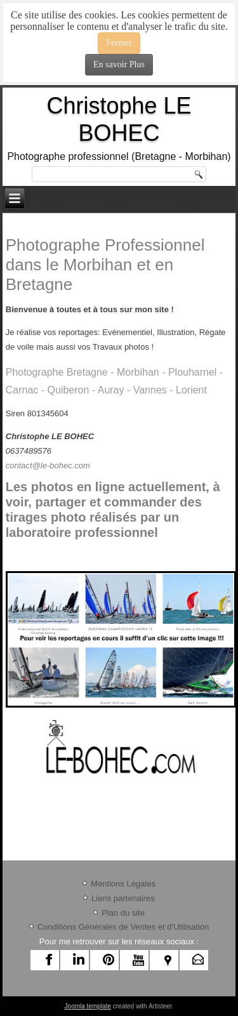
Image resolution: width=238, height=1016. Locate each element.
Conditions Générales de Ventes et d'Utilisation (123, 927)
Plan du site (123, 913)
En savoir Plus (119, 64)
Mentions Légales (123, 883)
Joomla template (88, 1006)
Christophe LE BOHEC (118, 119)
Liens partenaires (123, 898)
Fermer (118, 43)
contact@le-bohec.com (48, 465)
